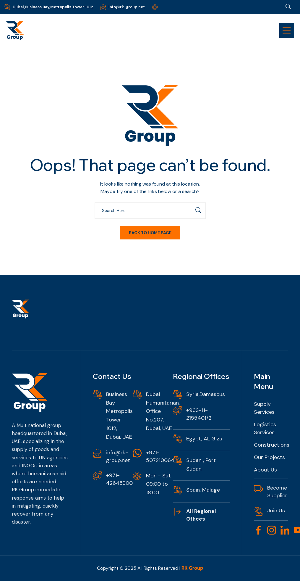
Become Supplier (277, 491)
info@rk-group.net (126, 6)
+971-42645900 (119, 479)
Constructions (271, 444)
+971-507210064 (160, 456)
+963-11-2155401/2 (198, 414)
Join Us (276, 510)
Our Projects (269, 457)
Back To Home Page (150, 232)
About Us (265, 469)
